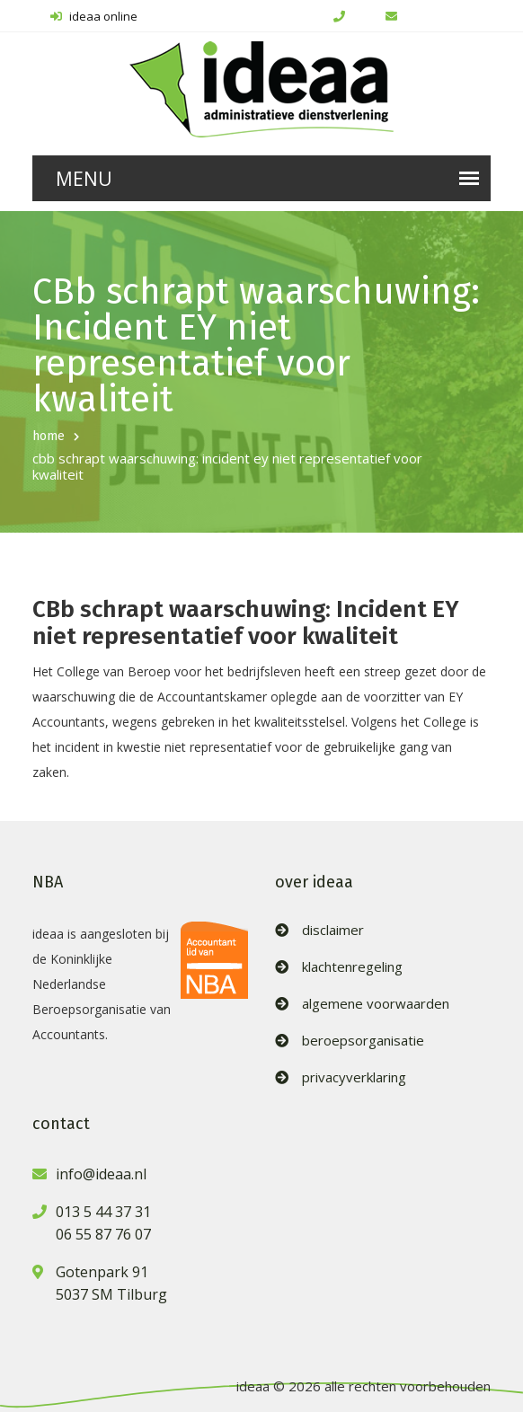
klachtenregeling (352, 966)
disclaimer (333, 930)
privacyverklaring (354, 1077)
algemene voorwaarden (375, 1003)
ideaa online (93, 16)
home (48, 436)
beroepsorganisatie (363, 1040)
